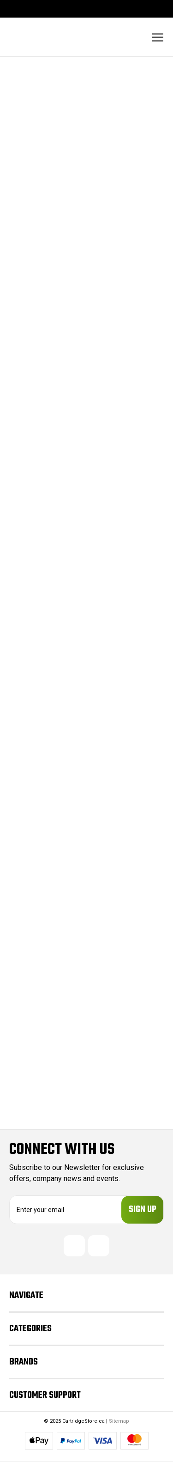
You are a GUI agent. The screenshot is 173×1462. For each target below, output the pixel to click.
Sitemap (119, 1421)
